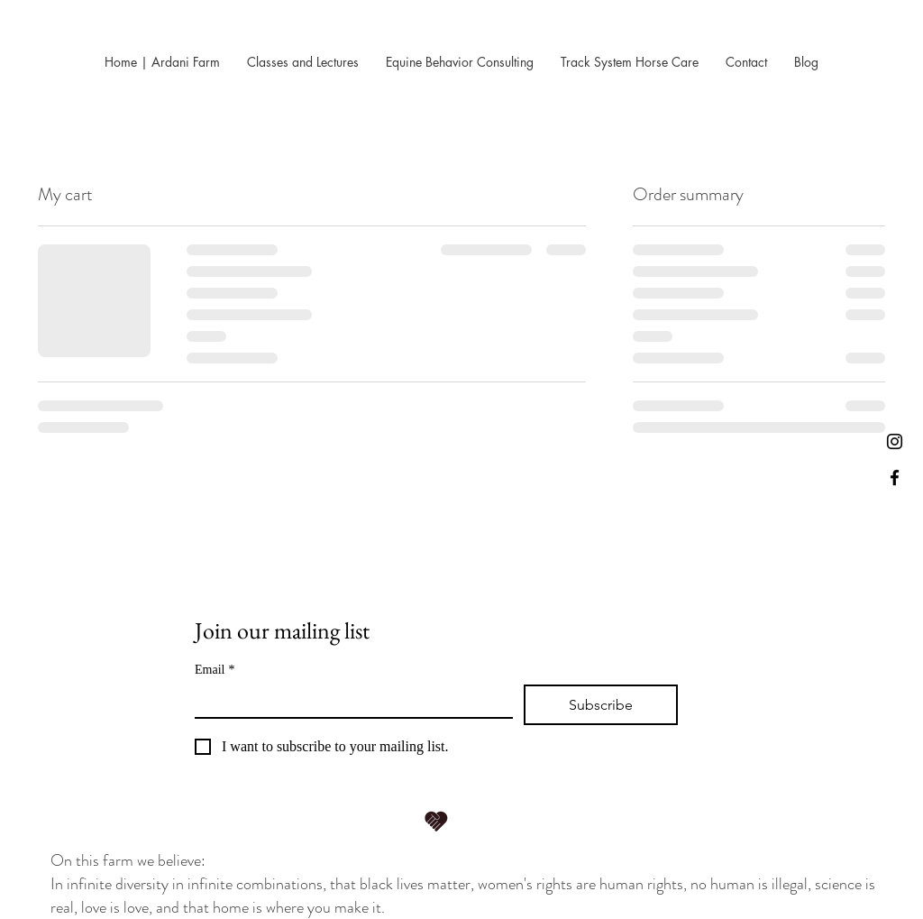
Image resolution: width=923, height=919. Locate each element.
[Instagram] (894, 441)
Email (214, 669)
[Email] (348, 701)
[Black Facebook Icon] (894, 477)
